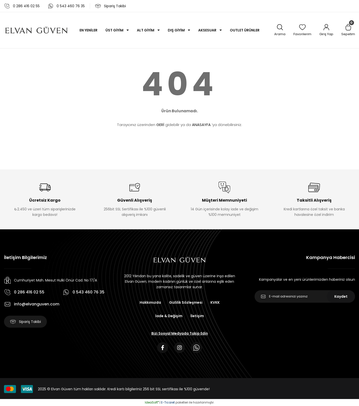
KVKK (215, 302)
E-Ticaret (168, 402)
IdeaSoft (152, 402)
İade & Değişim (168, 315)
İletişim (197, 315)
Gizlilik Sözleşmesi (185, 302)
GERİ (160, 124)
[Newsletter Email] (305, 296)
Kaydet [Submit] (341, 296)
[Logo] (36, 30)
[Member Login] (326, 30)
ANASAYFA (201, 124)
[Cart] (348, 30)
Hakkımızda (150, 302)
